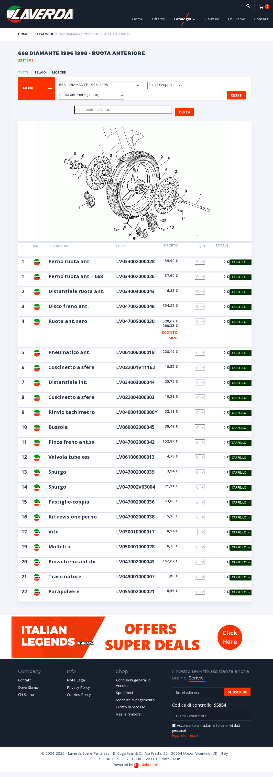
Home (137, 18)
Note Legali (76, 685)
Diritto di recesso (130, 712)
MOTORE (59, 72)
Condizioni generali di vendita (133, 688)
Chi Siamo (236, 18)
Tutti (23, 72)
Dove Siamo (28, 692)
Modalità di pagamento (135, 705)
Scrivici (197, 683)
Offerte (158, 18)
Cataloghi (182, 18)
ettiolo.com (145, 769)
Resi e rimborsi (129, 719)
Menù (31, 91)
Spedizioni (124, 697)
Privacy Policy (78, 692)
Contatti (261, 18)
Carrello (212, 18)
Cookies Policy (79, 699)
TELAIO (40, 72)
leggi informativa (185, 740)
